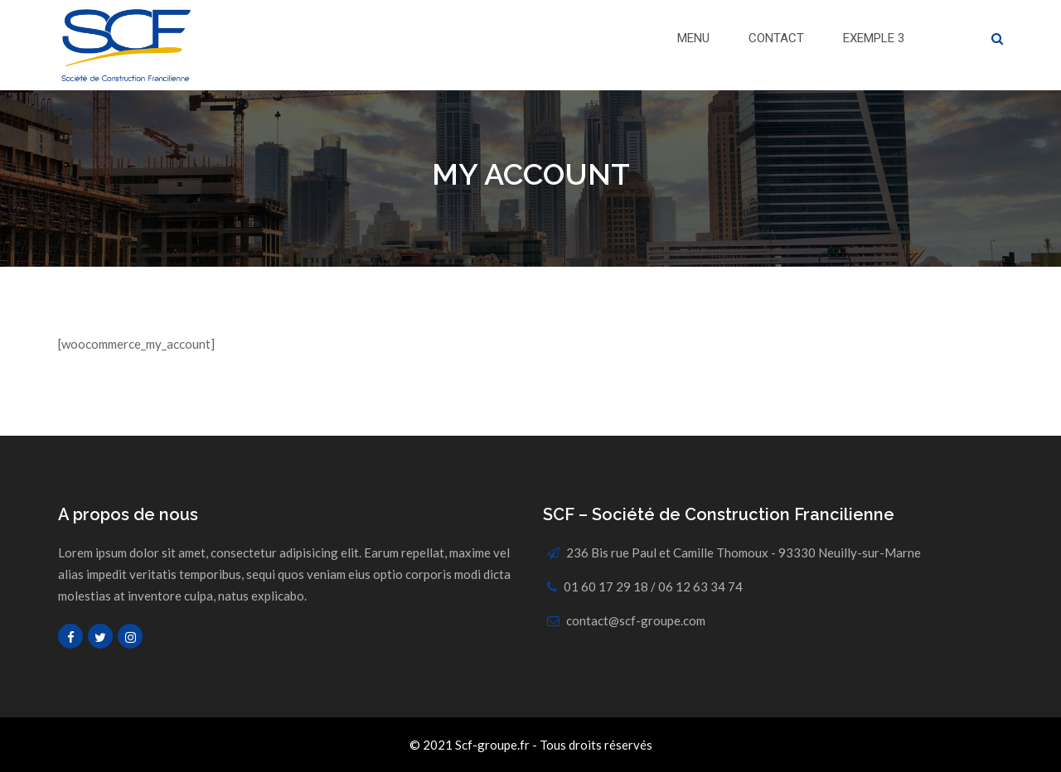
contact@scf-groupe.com (635, 620)
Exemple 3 (873, 38)
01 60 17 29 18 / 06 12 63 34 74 (653, 586)
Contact (776, 38)
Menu (693, 38)
